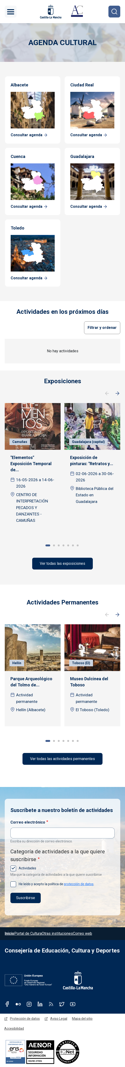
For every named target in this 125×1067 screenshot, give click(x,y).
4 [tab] (63, 545)
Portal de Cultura (28, 933)
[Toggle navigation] (11, 11)
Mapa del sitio (82, 1018)
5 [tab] (68, 545)
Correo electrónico (27, 822)
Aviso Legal (58, 1018)
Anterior (107, 393)
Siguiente (117, 393)
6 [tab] (73, 545)
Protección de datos (25, 1018)
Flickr (18, 1004)
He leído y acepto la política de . (56, 884)
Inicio (9, 933)
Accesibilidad (14, 1028)
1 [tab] (47, 545)
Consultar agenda (26, 135)
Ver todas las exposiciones (62, 563)
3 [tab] (59, 545)
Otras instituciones (57, 933)
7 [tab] (78, 545)
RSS (50, 1004)
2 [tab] (54, 545)
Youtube (72, 1004)
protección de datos (79, 884)
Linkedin (40, 1004)
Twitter (61, 1004)
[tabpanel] (32, 467)
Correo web (82, 933)
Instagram (29, 1004)
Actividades (27, 868)
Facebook (7, 1004)
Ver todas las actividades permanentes (62, 759)
